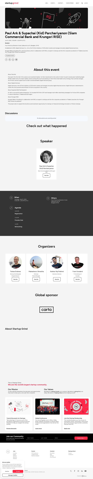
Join (46, 3)
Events (53, 3)
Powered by (81, 476)
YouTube (52, 455)
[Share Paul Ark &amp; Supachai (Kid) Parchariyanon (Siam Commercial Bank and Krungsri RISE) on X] (10, 59)
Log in (86, 3)
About (77, 3)
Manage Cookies (12, 475)
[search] (82, 3)
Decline (7, 471)
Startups (15, 455)
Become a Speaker (35, 455)
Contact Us (70, 454)
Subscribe (80, 438)
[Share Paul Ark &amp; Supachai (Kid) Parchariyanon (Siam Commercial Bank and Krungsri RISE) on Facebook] (6, 59)
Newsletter (52, 453)
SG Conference (35, 453)
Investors (15, 453)
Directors (15, 458)
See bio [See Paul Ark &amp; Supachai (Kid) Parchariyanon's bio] (46, 175)
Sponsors (15, 457)
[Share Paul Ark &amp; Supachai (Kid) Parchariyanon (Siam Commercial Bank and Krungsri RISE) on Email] (16, 59)
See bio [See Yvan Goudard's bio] (77, 279)
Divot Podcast (53, 457)
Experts (14, 454)
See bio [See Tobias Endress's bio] (15, 279)
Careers (70, 453)
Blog (51, 454)
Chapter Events (35, 454)
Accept (18, 471)
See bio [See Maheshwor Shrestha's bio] (36, 279)
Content (60, 3)
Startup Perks (70, 3)
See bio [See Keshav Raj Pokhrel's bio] (57, 279)
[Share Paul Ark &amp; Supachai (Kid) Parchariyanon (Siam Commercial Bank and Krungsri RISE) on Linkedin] (13, 59)
